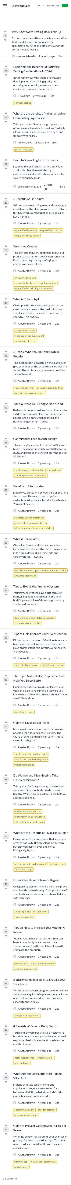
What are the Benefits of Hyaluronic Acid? (40, 832)
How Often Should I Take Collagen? (36, 880)
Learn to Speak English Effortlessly (35, 160)
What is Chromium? (26, 539)
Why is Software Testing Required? (34, 31)
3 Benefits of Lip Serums (28, 199)
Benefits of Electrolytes (28, 486)
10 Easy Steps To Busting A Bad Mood (38, 403)
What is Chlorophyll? (26, 299)
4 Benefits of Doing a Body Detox (35, 1026)
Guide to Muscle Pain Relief (31, 722)
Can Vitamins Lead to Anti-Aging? (35, 438)
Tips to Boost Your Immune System (36, 586)
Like (60, 56)
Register (53, 5)
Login (40, 5)
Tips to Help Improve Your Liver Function (40, 634)
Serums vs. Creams (25, 246)
